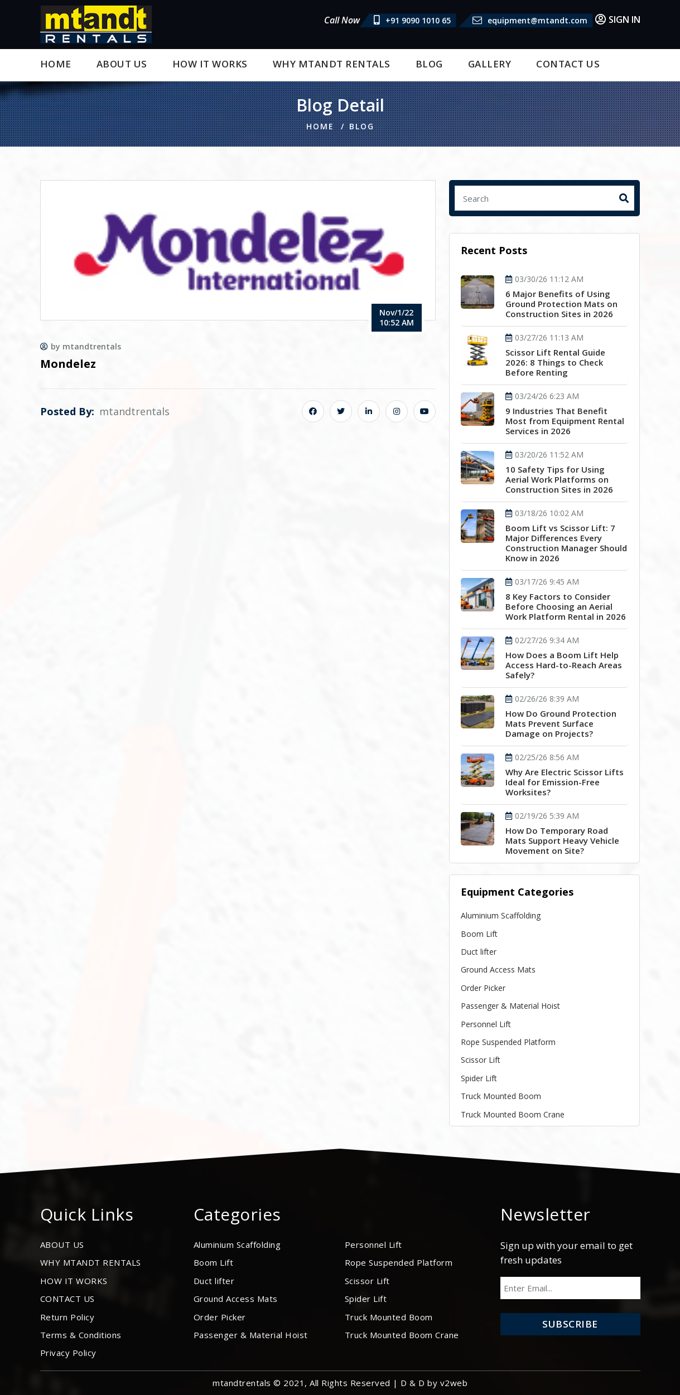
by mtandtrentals (80, 347)
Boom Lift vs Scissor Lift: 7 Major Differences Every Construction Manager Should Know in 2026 (566, 542)
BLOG (429, 63)
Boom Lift (479, 934)
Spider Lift (479, 1078)
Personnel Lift (486, 1024)
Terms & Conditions (81, 1334)
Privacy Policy (68, 1352)
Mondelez (68, 363)
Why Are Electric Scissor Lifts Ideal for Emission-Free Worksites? (564, 782)
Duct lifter (478, 951)
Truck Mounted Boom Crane (513, 1114)
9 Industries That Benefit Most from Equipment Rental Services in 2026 (564, 420)
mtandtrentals (134, 411)
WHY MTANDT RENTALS (331, 63)
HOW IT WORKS (210, 63)
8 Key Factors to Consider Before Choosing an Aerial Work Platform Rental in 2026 (565, 606)
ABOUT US (122, 63)
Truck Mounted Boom (501, 1096)
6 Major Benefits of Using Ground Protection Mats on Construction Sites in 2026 (561, 303)
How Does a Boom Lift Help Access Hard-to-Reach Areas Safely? (563, 665)
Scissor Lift (480, 1059)
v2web (454, 1382)
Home (55, 63)
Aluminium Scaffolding (501, 915)
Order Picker (483, 988)
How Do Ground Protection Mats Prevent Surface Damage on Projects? (560, 723)
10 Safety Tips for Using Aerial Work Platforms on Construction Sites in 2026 (559, 479)
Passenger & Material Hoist (510, 1005)
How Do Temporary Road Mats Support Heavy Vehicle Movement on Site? (562, 840)
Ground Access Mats (498, 969)
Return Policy (67, 1317)
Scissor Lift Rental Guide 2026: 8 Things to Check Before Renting (555, 362)
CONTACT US (568, 63)
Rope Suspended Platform (508, 1042)
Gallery (490, 63)
